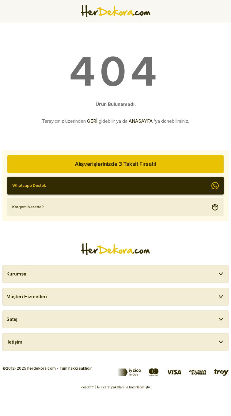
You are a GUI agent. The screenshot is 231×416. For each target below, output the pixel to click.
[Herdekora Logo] (115, 11)
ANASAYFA (141, 121)
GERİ (92, 121)
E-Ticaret (103, 387)
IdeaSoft (87, 387)
